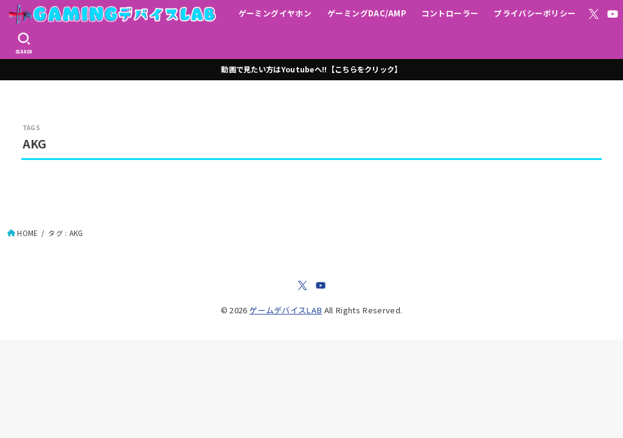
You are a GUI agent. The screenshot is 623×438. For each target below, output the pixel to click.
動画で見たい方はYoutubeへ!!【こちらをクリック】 (311, 69)
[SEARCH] (24, 43)
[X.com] (593, 14)
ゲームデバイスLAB (285, 310)
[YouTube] (612, 14)
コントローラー (450, 13)
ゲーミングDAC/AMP (366, 13)
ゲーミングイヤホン (275, 13)
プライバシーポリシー (535, 13)
